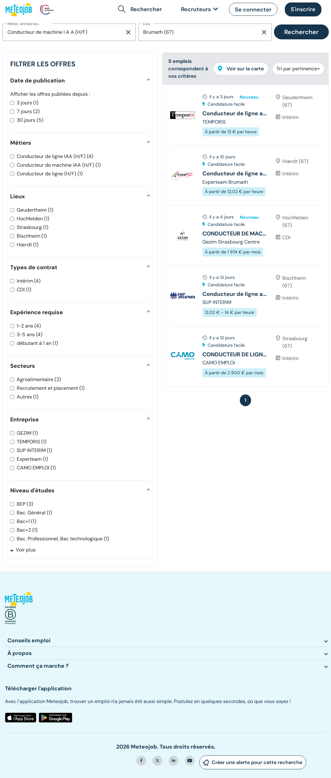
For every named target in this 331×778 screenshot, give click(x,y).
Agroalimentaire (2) (39, 379)
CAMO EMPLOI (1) (36, 467)
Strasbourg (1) (32, 227)
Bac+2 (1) (27, 530)
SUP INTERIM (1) (34, 450)
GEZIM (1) (27, 433)
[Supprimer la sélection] (128, 32)
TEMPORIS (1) (31, 441)
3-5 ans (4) (29, 334)
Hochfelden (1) (33, 218)
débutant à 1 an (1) (37, 343)
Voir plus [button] (23, 550)
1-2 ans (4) (29, 326)
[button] (141, 9)
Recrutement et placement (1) (51, 388)
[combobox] (63, 32)
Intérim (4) (29, 281)
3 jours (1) (27, 102)
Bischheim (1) (32, 236)
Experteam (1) (32, 459)
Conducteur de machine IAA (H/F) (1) (59, 165)
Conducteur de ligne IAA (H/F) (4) (55, 156)
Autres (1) (27, 396)
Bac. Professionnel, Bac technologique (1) (63, 538)
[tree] (245, 236)
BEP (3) (25, 504)
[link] (198, 9)
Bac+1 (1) (26, 521)
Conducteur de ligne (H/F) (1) (50, 173)
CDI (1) (24, 289)
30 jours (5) (30, 120)
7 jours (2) (28, 111)
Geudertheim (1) (35, 210)
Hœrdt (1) (27, 244)
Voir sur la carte (241, 68)
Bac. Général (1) (34, 512)
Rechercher (301, 32)
